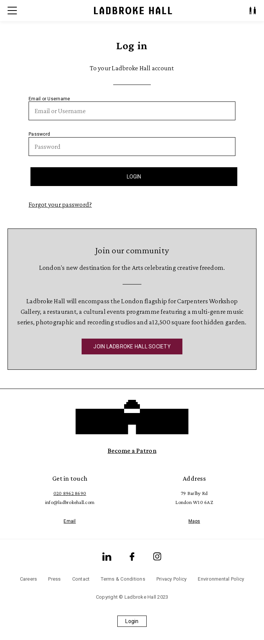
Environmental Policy (221, 579)
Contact (81, 579)
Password (39, 134)
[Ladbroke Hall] (133, 10)
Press (54, 579)
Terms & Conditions (123, 579)
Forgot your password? (60, 204)
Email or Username (49, 98)
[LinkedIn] (107, 556)
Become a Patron (132, 450)
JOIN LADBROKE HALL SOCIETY (132, 346)
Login (131, 621)
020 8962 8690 (69, 493)
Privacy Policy (171, 579)
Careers (28, 579)
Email (70, 521)
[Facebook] (132, 556)
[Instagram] (157, 556)
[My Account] (252, 10)
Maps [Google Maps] (194, 521)
